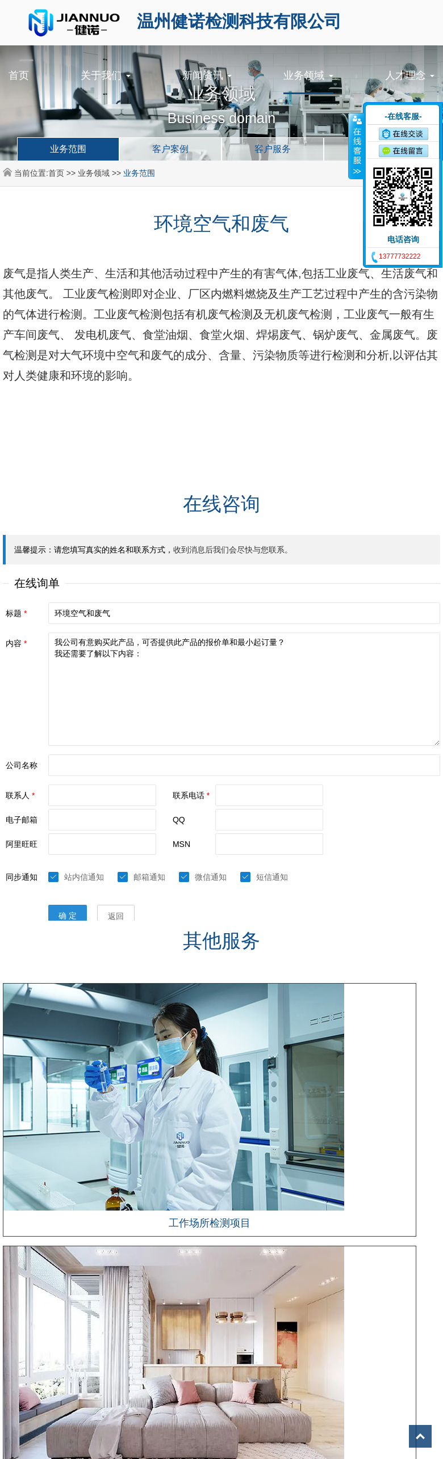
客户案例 (170, 149)
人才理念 (409, 75)
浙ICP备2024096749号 (321, 1238)
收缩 (356, 145)
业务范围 (68, 149)
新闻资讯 (207, 75)
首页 (19, 75)
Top (420, 1436)
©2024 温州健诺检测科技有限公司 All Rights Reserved (177, 1238)
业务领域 (308, 75)
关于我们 (105, 75)
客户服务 (272, 149)
